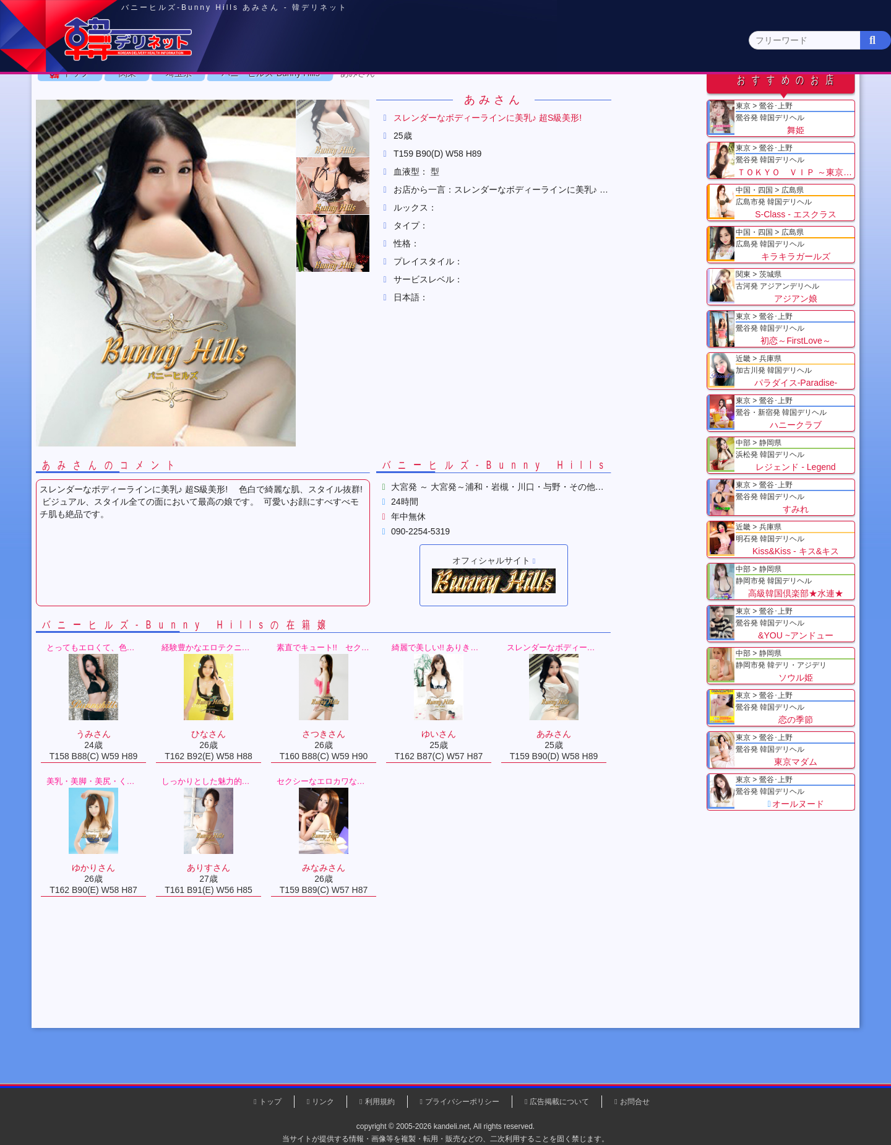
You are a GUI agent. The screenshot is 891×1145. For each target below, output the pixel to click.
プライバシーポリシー (462, 1101)
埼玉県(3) (297, 121)
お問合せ (635, 1101)
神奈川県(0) (191, 121)
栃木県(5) (451, 121)
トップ (121, 154)
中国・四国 (675, 97)
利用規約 (380, 1101)
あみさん (402, 154)
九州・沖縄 (764, 97)
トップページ (128, 97)
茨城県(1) (400, 121)
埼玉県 (223, 154)
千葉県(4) (247, 121)
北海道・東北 (408, 97)
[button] (377, 209)
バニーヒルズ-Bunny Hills (315, 154)
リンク (323, 1101)
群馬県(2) (349, 121)
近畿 (586, 97)
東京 (229, 97)
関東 (318, 96)
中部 (497, 97)
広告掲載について (559, 1101)
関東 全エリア (114, 121)
